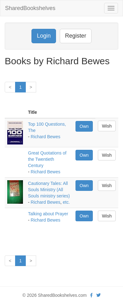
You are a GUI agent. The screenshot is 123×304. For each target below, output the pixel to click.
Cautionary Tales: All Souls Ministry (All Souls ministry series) (49, 189)
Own (84, 126)
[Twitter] (98, 295)
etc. (66, 202)
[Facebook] (91, 295)
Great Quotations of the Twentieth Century (47, 159)
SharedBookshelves (30, 8)
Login (44, 36)
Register (75, 36)
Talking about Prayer (48, 213)
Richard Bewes (45, 136)
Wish (107, 125)
